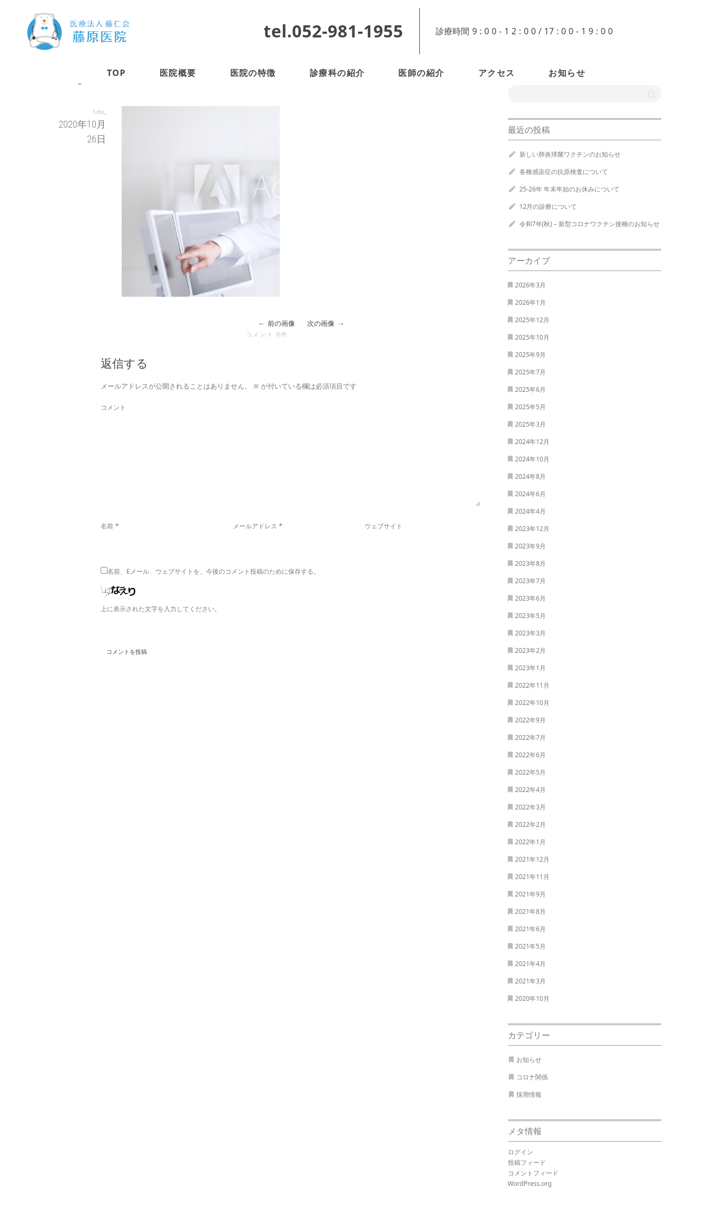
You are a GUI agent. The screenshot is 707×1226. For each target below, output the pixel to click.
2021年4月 (530, 963)
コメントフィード (533, 1173)
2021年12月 (532, 859)
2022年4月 (530, 789)
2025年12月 (532, 319)
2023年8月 (530, 563)
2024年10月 (532, 459)
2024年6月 (530, 493)
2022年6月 (530, 754)
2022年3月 (530, 807)
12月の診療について (548, 206)
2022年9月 (530, 720)
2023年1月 (530, 667)
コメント (113, 407)
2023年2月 (530, 650)
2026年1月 (530, 302)
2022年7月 (530, 737)
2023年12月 (532, 528)
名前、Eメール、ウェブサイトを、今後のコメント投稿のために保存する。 (213, 571)
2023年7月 (530, 580)
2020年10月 (532, 998)
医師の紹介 (421, 73)
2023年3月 (530, 633)
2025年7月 (530, 372)
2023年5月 (530, 615)
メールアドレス (255, 526)
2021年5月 (530, 946)
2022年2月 (530, 824)
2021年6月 (530, 928)
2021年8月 (530, 911)
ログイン (520, 1151)
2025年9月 (530, 354)
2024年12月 (532, 441)
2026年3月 (530, 285)
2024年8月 (530, 476)
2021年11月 (532, 876)
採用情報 (529, 1094)
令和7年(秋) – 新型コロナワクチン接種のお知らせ (589, 223)
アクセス (496, 73)
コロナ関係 (532, 1077)
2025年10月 (532, 337)
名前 (107, 526)
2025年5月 (530, 406)
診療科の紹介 (337, 73)
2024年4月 (530, 511)
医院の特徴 (253, 73)
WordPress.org (530, 1183)
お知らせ (566, 73)
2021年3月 (530, 981)
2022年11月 (532, 685)
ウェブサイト (383, 526)
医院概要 (178, 73)
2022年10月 (532, 702)
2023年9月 (530, 546)
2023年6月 (530, 598)
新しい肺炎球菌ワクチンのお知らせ (570, 154)
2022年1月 (530, 841)
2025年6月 (530, 389)
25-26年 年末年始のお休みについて (569, 189)
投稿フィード (527, 1162)
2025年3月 (530, 424)
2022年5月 (530, 772)
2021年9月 (530, 894)
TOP (116, 73)
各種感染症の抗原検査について (563, 171)
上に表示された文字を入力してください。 (161, 608)
